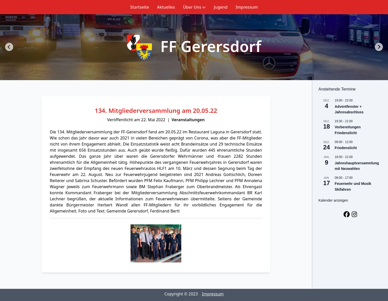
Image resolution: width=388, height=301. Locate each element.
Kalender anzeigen (333, 200)
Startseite (139, 7)
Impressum (247, 7)
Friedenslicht (346, 148)
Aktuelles (166, 7)
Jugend (221, 7)
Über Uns (194, 7)
